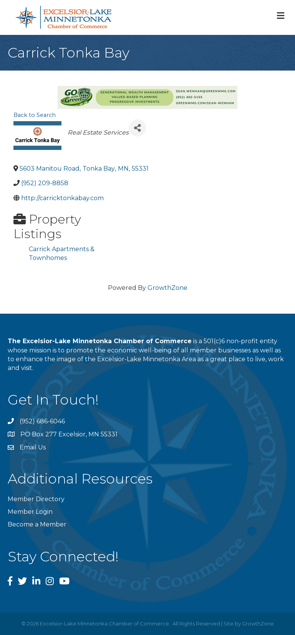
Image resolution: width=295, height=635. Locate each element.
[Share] (137, 128)
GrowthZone (167, 287)
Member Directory (36, 499)
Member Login (30, 511)
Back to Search (34, 115)
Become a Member (37, 524)
